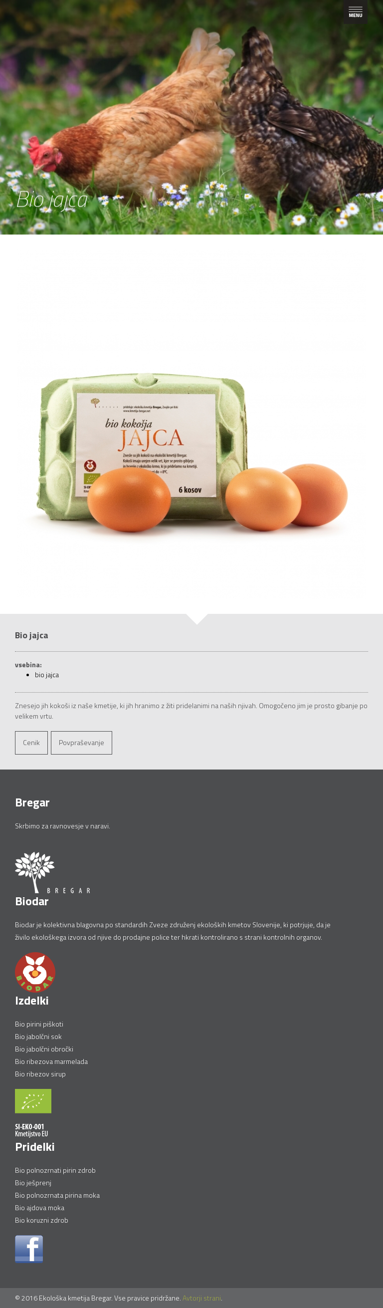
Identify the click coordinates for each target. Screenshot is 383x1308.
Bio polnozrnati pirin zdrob (55, 1170)
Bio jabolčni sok (38, 1036)
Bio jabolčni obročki (44, 1049)
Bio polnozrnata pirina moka (57, 1195)
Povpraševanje (81, 742)
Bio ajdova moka (39, 1207)
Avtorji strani (202, 1298)
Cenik (31, 742)
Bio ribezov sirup (40, 1073)
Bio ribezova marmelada (51, 1061)
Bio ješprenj (33, 1182)
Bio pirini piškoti (39, 1024)
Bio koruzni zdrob (41, 1220)
